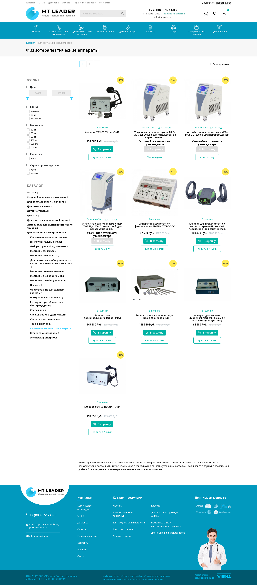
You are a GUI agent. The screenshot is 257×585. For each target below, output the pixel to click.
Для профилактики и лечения (82, 30)
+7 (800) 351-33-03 (163, 10)
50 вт (31, 129)
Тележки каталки (41, 323)
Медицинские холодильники (47, 275)
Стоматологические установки (49, 237)
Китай (32, 169)
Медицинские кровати (44, 255)
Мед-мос (33, 111)
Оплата (66, 2)
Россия (32, 173)
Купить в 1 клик (102, 157)
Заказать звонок (174, 13)
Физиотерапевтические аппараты (50, 328)
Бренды (81, 549)
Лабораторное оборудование (49, 246)
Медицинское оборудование (48, 280)
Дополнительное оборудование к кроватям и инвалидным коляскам (51, 263)
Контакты (104, 2)
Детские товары (127, 29)
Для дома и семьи (105, 29)
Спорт (173, 29)
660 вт (32, 147)
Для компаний (219, 29)
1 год (31, 158)
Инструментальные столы (46, 241)
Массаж (36, 29)
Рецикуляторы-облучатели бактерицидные (46, 304)
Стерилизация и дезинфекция (48, 314)
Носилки (36, 285)
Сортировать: (221, 64)
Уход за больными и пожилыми (59, 30)
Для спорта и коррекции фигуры (48, 220)
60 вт (31, 133)
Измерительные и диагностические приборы (50, 226)
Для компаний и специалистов (55, 42)
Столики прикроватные (45, 319)
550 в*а (33, 143)
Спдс (31, 114)
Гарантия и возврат (85, 2)
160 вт (32, 140)
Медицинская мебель (43, 250)
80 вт (31, 136)
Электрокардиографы (43, 337)
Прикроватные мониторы (46, 297)
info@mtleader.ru (162, 17)
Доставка (53, 2)
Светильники (38, 310)
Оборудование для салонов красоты (47, 291)
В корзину (102, 149)
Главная (30, 2)
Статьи (81, 556)
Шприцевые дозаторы (44, 333)
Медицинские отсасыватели (48, 271)
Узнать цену (154, 157)
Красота (150, 29)
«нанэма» (34, 118)
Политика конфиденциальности (147, 579)
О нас (42, 2)
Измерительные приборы (196, 30)
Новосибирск (223, 2)
